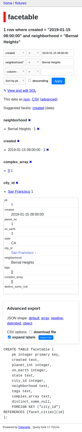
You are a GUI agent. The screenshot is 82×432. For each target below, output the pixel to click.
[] (9, 170)
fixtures (20, 3)
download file (42, 332)
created (38, 108)
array (45, 318)
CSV (35, 99)
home (7, 3)
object (27, 323)
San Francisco (19, 191)
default (34, 318)
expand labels (21, 337)
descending (38, 80)
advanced (48, 99)
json (27, 99)
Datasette (24, 427)
